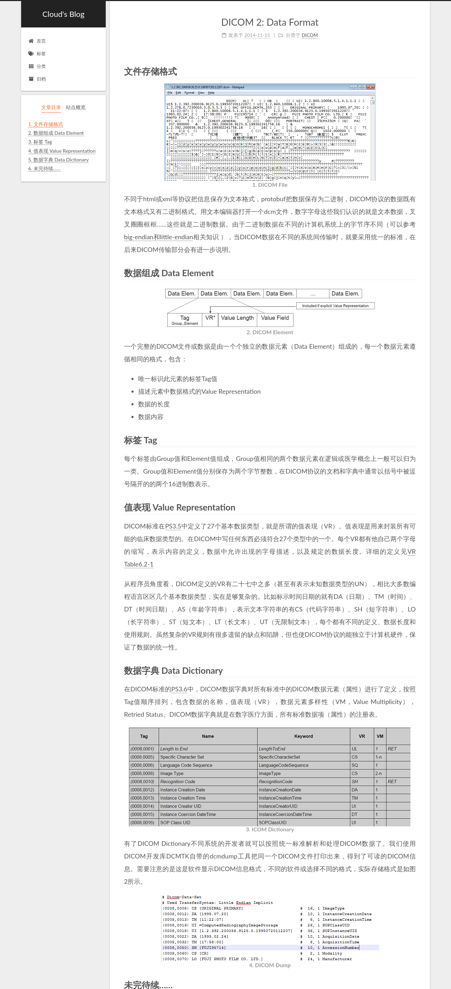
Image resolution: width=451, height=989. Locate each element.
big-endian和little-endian (158, 237)
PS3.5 (173, 526)
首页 (37, 41)
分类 (37, 66)
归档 (37, 79)
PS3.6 (179, 689)
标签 (37, 53)
